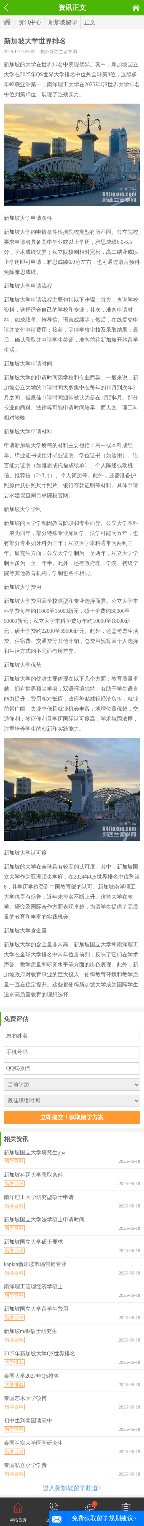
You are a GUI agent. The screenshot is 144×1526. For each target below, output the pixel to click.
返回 (6, 8)
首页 (136, 7)
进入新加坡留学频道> (72, 1488)
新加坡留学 (62, 22)
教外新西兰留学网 (58, 51)
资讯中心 (29, 22)
